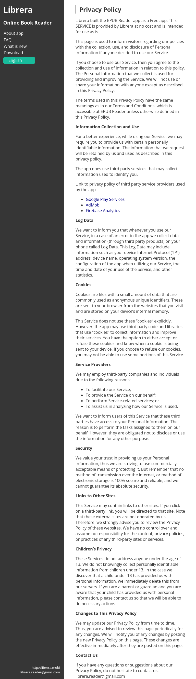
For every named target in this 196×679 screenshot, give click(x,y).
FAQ (7, 40)
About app (13, 33)
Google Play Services (105, 199)
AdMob (93, 205)
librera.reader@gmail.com (40, 672)
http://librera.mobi (46, 667)
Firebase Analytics (103, 210)
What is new (15, 46)
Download (13, 52)
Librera (18, 9)
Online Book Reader (27, 22)
